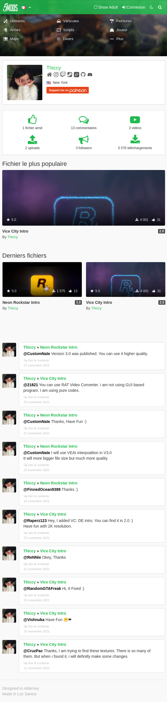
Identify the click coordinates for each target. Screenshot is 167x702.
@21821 (30, 385)
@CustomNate (36, 353)
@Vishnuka (34, 619)
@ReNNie (32, 557)
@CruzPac (33, 651)
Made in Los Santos (19, 694)
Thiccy (53, 68)
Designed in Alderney (20, 688)
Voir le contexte (36, 360)
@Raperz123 (35, 520)
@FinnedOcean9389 (41, 489)
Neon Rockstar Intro (58, 347)
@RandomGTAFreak (42, 588)
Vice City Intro (53, 378)
